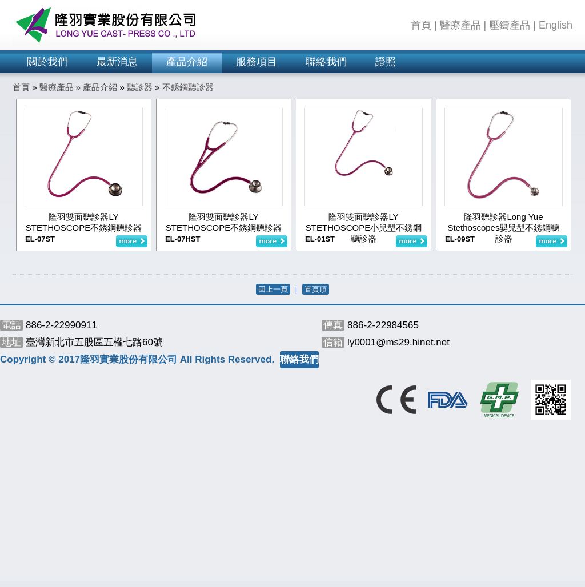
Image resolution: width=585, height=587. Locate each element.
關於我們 (47, 61)
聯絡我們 (326, 61)
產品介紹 (186, 61)
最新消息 (117, 61)
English (555, 25)
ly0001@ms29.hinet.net (398, 342)
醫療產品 (460, 25)
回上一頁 (273, 289)
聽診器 (140, 87)
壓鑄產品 (509, 25)
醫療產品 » (61, 87)
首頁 (421, 25)
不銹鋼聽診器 (188, 87)
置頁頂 (315, 289)
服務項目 (256, 61)
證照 (385, 61)
